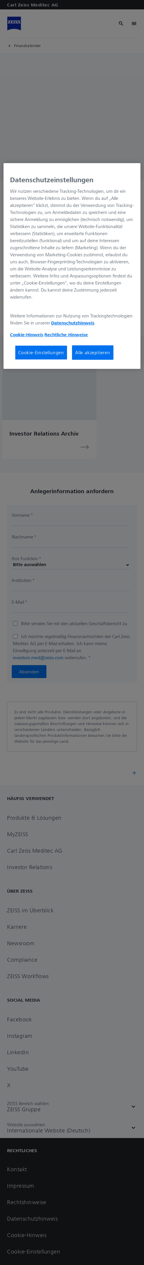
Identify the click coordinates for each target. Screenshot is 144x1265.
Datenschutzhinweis (72, 322)
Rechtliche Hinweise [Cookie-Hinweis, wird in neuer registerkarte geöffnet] (66, 334)
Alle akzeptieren (92, 352)
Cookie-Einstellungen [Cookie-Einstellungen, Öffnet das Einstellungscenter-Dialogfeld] (41, 352)
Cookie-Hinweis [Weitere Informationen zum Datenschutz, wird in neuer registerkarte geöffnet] (26, 334)
